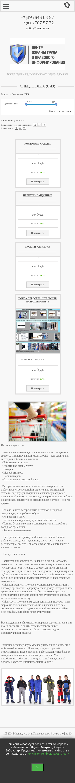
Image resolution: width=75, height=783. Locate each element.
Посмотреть (37, 181)
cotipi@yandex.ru (37, 28)
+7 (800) (37, 23)
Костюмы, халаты (37, 143)
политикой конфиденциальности (48, 753)
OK (37, 767)
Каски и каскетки (37, 246)
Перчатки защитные (37, 195)
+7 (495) (37, 18)
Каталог (4, 94)
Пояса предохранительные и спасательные (37, 300)
